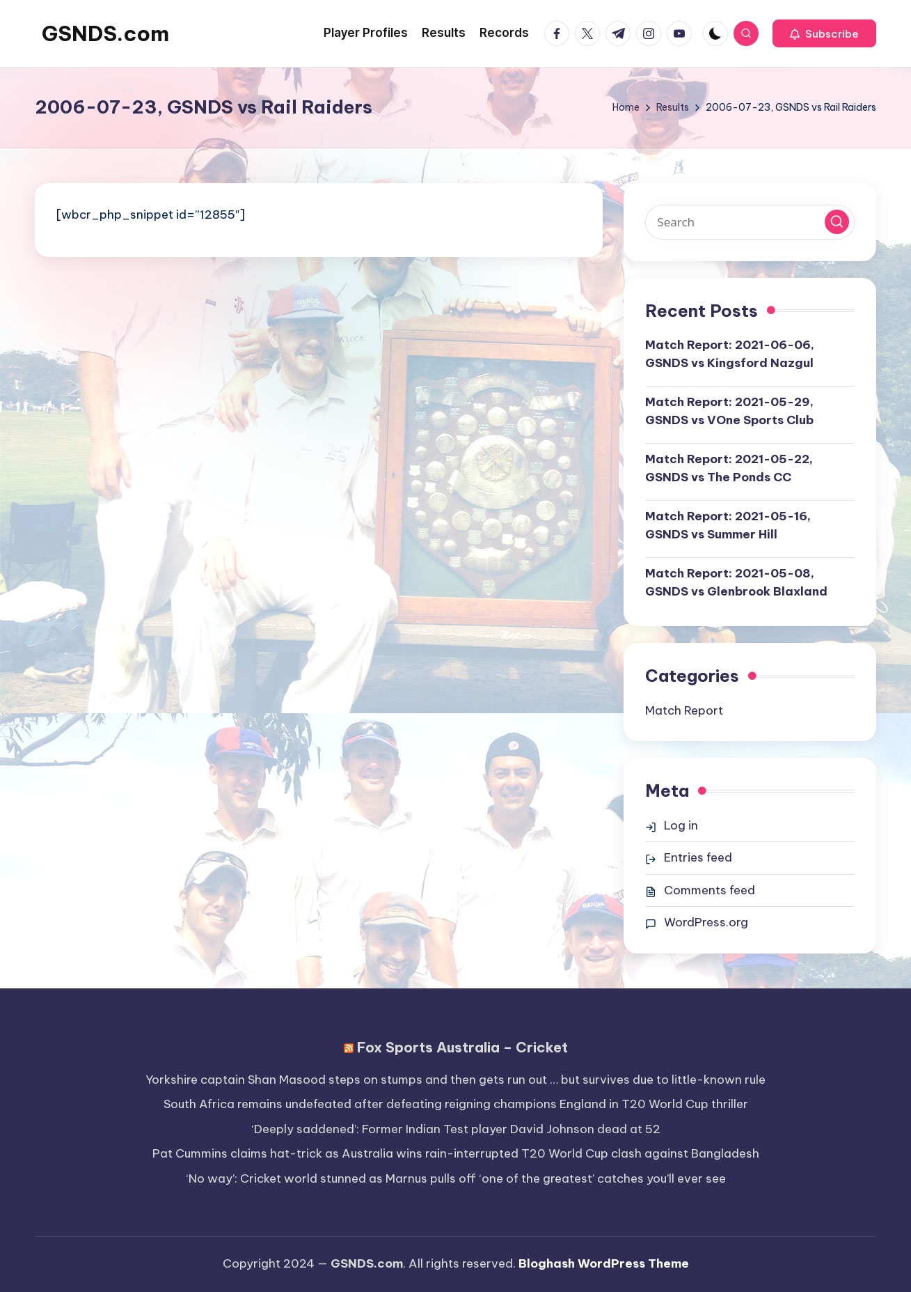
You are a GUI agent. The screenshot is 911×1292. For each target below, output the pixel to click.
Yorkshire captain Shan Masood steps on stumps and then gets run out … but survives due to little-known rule (455, 1079)
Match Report (684, 710)
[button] (824, 33)
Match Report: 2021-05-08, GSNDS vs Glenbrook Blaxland (736, 582)
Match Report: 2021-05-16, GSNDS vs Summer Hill (728, 525)
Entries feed (698, 857)
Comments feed (709, 890)
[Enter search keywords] (750, 222)
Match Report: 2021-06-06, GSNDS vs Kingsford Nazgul (729, 354)
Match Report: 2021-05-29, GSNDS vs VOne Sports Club (729, 411)
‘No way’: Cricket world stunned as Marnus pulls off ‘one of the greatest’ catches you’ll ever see (456, 1178)
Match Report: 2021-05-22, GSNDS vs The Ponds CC (729, 468)
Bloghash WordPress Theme (603, 1263)
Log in (681, 825)
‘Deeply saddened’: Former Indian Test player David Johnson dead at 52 (455, 1129)
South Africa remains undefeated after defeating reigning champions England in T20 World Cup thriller (456, 1104)
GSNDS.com (105, 33)
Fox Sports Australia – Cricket (462, 1047)
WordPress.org (706, 922)
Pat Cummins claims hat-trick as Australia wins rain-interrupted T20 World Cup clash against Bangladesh (455, 1153)
